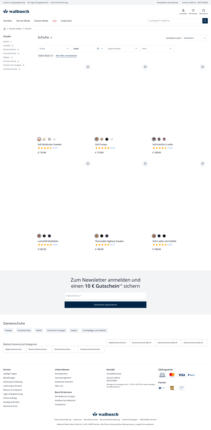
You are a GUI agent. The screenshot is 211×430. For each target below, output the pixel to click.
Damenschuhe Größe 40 (167, 342)
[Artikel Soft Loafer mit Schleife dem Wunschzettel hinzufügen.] (203, 164)
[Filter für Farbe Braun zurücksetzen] (46, 55)
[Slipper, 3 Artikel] (7, 57)
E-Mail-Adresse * (73, 295)
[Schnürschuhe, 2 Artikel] (11, 61)
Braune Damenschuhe (37, 349)
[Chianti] (164, 139)
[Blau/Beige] (44, 139)
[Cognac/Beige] (39, 139)
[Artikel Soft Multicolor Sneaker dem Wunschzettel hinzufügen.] (88, 67)
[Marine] (49, 235)
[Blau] (106, 235)
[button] (195, 38)
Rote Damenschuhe (62, 349)
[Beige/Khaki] (49, 139)
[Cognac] (96, 139)
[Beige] (101, 139)
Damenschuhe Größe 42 (193, 342)
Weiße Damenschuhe (117, 342)
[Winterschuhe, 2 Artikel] (10, 49)
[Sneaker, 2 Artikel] (8, 45)
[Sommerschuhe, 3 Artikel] (11, 69)
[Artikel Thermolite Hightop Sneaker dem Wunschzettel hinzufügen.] (145, 164)
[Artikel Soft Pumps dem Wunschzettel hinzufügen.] (145, 67)
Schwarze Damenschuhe (90, 349)
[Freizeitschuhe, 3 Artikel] (11, 53)
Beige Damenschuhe (13, 349)
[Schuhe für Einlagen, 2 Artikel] (13, 65)
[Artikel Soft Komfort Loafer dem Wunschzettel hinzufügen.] (203, 67)
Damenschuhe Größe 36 (141, 342)
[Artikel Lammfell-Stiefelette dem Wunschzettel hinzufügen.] (88, 164)
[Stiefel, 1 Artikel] (7, 41)
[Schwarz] (106, 139)
